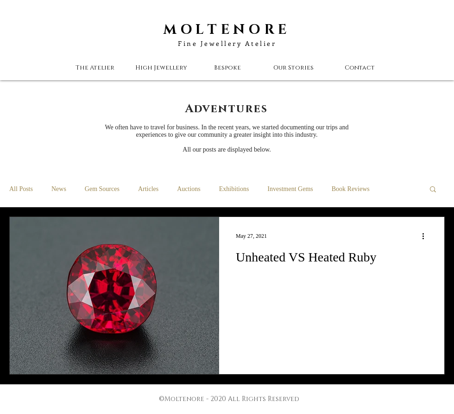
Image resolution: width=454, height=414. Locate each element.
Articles (148, 188)
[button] (293, 67)
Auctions (189, 188)
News (58, 188)
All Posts (21, 188)
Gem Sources (102, 188)
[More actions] (426, 236)
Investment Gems (290, 188)
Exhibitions (234, 188)
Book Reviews (351, 188)
